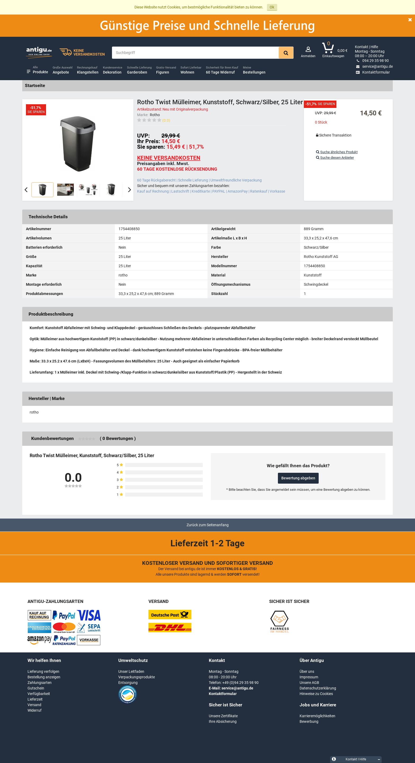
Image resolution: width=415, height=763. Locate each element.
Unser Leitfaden (131, 671)
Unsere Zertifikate (223, 716)
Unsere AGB (309, 682)
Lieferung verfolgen (43, 671)
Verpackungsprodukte (136, 677)
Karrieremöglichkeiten (317, 716)
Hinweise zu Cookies (316, 694)
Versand (34, 705)
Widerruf (35, 710)
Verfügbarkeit (39, 694)
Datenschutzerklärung (318, 688)
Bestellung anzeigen (44, 677)
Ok (272, 7)
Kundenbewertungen (52, 438)
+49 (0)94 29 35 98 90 (240, 682)
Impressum (309, 677)
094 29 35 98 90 (372, 60)
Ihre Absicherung (223, 721)
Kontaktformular (372, 72)
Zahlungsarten (40, 682)
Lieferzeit (35, 699)
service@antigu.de (374, 66)
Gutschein (36, 688)
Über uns (307, 671)
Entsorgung (128, 682)
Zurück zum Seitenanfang (208, 525)
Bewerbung (309, 721)
